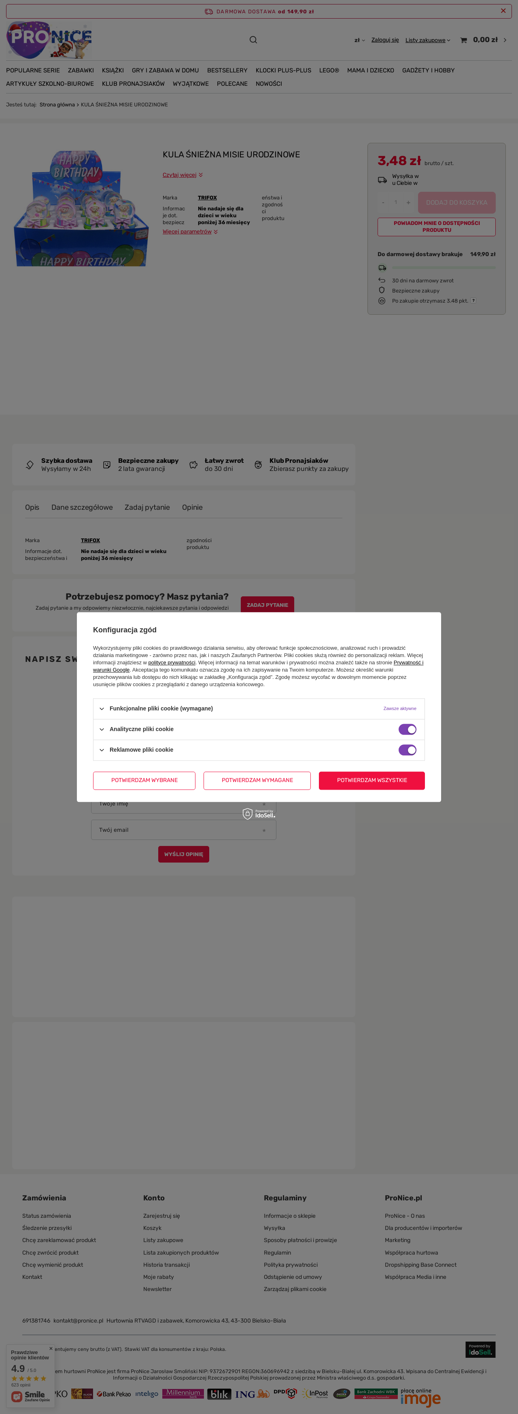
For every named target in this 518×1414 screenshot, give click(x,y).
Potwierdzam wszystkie (372, 780)
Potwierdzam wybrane (144, 780)
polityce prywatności (172, 662)
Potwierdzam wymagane (257, 780)
